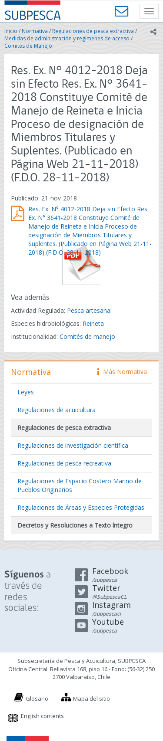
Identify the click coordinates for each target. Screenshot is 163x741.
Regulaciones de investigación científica (72, 445)
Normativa (35, 31)
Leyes (25, 392)
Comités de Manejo (28, 45)
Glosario (37, 698)
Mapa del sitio (91, 698)
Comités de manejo (87, 336)
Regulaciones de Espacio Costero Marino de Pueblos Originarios (79, 485)
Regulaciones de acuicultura (56, 410)
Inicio (10, 31)
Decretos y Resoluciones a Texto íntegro (75, 525)
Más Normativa (122, 371)
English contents (42, 716)
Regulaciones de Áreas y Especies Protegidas (80, 507)
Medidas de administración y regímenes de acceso (67, 38)
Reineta (93, 323)
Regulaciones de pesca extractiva (93, 31)
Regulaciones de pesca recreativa (64, 463)
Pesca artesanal (89, 310)
